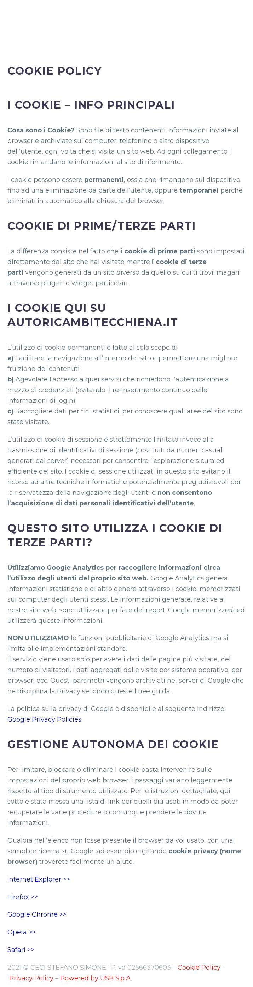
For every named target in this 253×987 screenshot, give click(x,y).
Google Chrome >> (37, 914)
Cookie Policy (199, 967)
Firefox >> (22, 897)
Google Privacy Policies (44, 719)
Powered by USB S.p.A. (96, 978)
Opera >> (21, 932)
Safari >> (20, 950)
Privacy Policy (31, 978)
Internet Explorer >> (38, 879)
